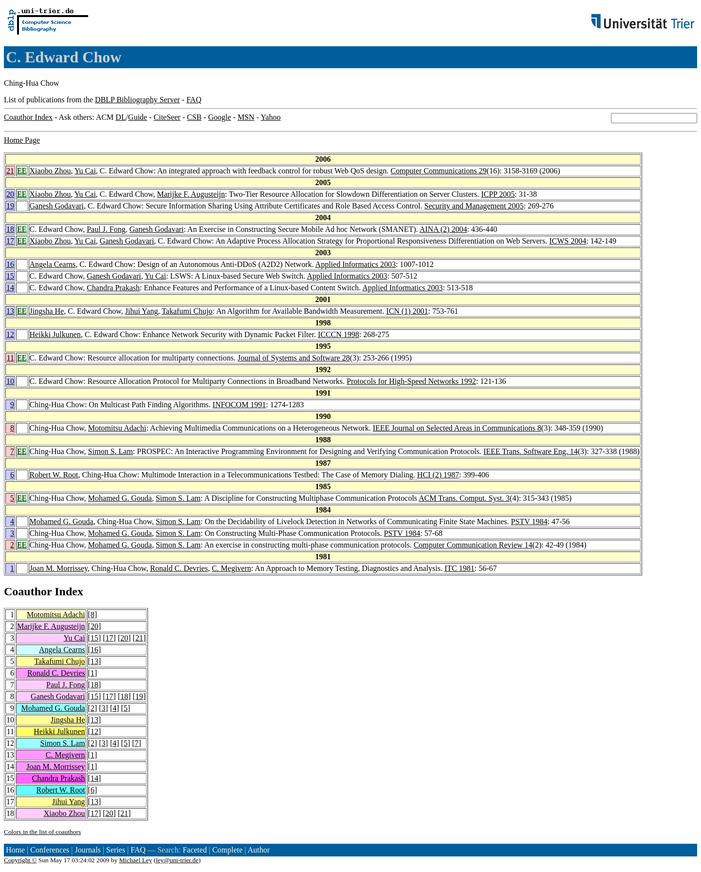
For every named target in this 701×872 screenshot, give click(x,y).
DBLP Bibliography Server (137, 99)
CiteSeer (167, 117)
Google (219, 117)
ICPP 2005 (498, 194)
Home (15, 850)
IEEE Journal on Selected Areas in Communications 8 (457, 428)
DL (120, 117)
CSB (194, 117)
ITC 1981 (459, 568)
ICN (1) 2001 (407, 311)
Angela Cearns (53, 264)
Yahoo (270, 117)
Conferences (49, 850)
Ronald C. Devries (179, 568)
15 (10, 276)
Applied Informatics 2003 (355, 264)
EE (22, 171)
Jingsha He (47, 311)
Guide (137, 117)
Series (115, 850)
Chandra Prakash (113, 288)
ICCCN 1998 (338, 334)
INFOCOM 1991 (239, 404)
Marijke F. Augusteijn (191, 194)
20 (10, 194)
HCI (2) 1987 (438, 475)
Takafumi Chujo (187, 311)
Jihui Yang (141, 311)
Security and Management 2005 (473, 206)
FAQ (194, 99)
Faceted (195, 850)
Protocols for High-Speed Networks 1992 (411, 381)
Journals (87, 850)
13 (10, 311)
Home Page (22, 140)
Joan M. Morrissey (59, 568)
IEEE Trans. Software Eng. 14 (530, 451)
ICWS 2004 (567, 241)
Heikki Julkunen (55, 334)
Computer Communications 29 (438, 171)
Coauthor (28, 591)
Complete (227, 850)
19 (10, 206)
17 (10, 241)
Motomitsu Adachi (117, 428)
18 (10, 229)
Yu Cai (85, 171)
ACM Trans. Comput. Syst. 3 (464, 498)
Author (259, 850)
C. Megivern (231, 568)
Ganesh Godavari (57, 206)
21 (10, 171)
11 (10, 358)
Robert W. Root (54, 475)
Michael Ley (135, 860)
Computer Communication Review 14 (473, 545)
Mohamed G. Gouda (120, 498)
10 (10, 381)
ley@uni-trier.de (177, 860)
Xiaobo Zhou (50, 171)
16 (10, 264)
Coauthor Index (28, 117)
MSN (246, 117)
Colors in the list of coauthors (42, 831)
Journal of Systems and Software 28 (294, 358)
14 (10, 288)
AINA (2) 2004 (443, 229)
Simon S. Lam (110, 451)
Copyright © (20, 860)
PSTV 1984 (529, 521)
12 (10, 334)
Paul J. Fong (106, 229)
